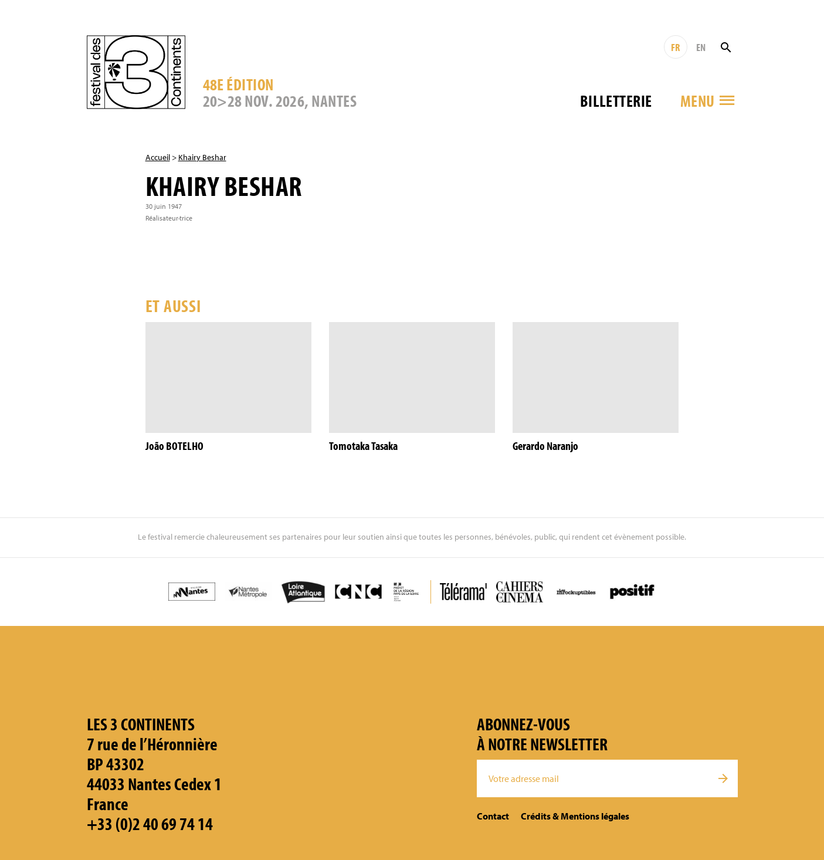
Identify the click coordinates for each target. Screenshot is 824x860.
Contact (493, 816)
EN (701, 47)
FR (675, 47)
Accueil (157, 157)
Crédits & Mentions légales (575, 816)
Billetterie (616, 100)
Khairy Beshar (202, 157)
